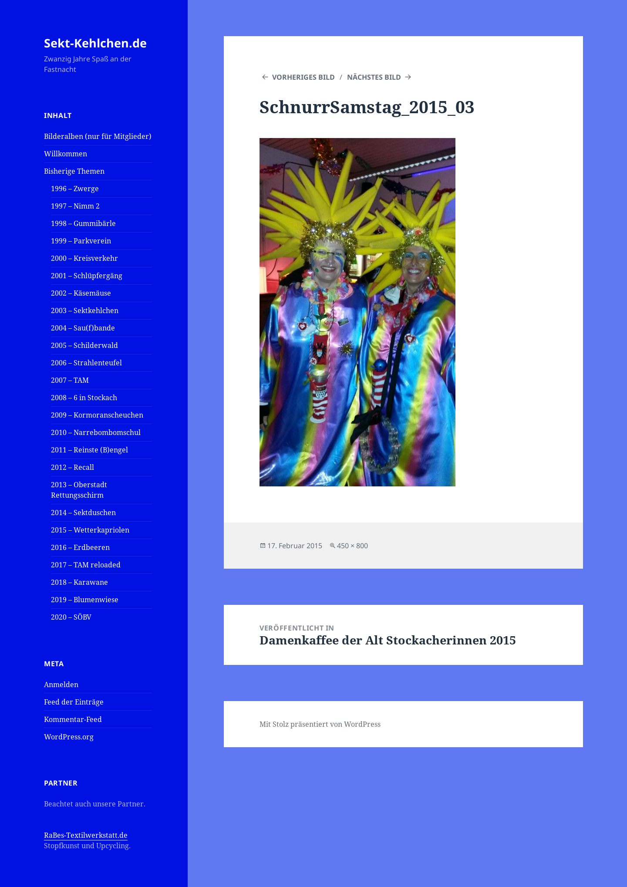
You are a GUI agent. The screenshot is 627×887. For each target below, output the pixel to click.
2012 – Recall (72, 467)
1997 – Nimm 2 (75, 206)
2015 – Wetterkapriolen (90, 530)
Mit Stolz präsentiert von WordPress (320, 724)
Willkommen (65, 154)
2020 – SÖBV (71, 617)
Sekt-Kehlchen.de (95, 43)
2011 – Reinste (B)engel (89, 450)
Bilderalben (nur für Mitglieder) (98, 136)
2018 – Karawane (79, 582)
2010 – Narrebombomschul (96, 432)
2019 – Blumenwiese (84, 599)
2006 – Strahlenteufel (86, 363)
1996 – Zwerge (75, 188)
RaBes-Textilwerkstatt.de (86, 835)
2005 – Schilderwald (84, 345)
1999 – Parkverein (81, 241)
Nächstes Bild (374, 77)
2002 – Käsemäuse (81, 293)
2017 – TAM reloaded (86, 565)
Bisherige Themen (74, 171)
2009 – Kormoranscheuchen (97, 415)
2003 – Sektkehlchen (84, 310)
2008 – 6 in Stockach (84, 397)
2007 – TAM (70, 380)
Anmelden (61, 684)
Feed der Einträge (74, 702)
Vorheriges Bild (303, 77)
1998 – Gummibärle (83, 223)
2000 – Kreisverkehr (84, 258)
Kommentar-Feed (73, 719)
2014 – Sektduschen (83, 512)
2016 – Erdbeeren (80, 547)
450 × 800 (352, 545)
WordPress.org (69, 737)
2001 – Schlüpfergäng (86, 275)
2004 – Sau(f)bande (83, 328)
